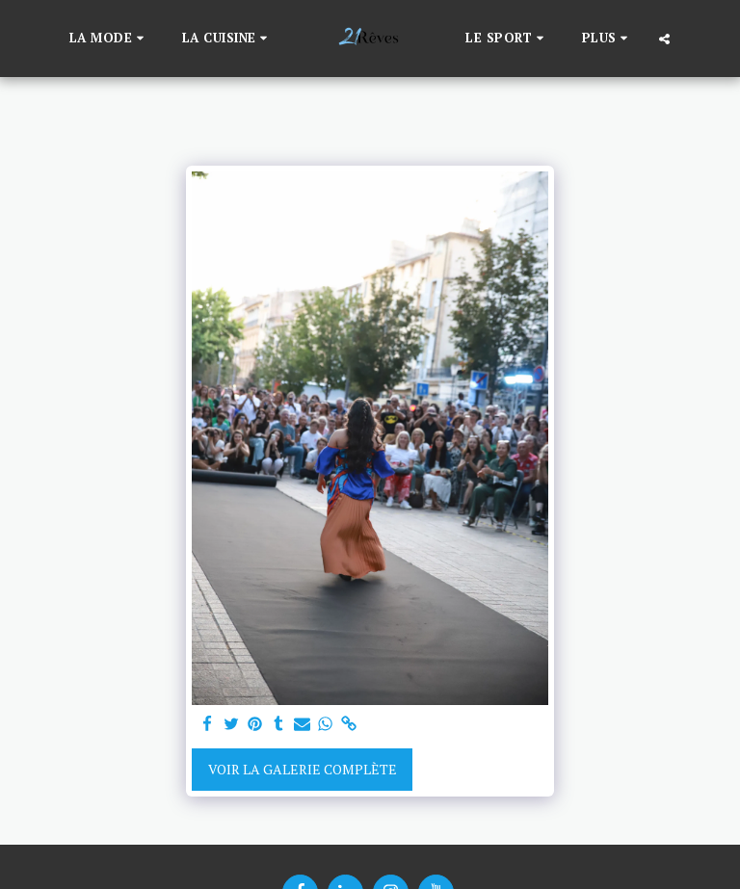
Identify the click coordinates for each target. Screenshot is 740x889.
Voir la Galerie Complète (302, 769)
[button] (109, 38)
